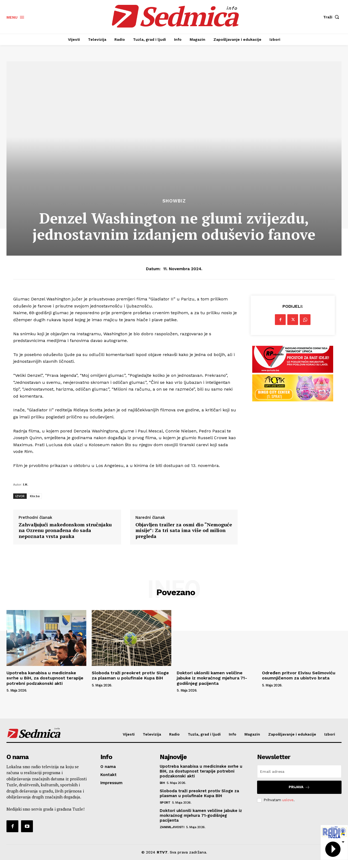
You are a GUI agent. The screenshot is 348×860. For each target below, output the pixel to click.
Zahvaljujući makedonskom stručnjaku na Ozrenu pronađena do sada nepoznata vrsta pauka (65, 530)
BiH (162, 783)
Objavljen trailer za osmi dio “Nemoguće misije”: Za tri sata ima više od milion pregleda (183, 530)
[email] (299, 771)
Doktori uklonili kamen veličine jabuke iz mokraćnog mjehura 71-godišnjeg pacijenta (212, 678)
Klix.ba (35, 496)
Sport (165, 802)
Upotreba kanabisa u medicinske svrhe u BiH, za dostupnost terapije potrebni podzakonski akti (44, 678)
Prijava (299, 787)
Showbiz (174, 201)
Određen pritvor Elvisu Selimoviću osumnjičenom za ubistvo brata (298, 675)
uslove (288, 800)
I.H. (25, 484)
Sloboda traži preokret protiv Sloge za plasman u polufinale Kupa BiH (130, 675)
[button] (332, 17)
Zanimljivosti (172, 827)
